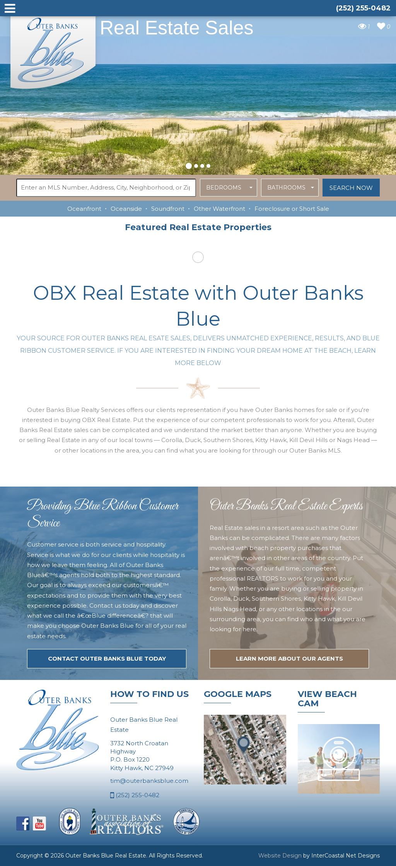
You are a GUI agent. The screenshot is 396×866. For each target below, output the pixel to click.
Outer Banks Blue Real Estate (53, 49)
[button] (189, 165)
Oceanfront (84, 208)
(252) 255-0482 (134, 795)
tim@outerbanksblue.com (149, 780)
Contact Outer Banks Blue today (107, 658)
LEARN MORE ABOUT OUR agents (289, 658)
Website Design (280, 855)
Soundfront (167, 208)
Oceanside (126, 208)
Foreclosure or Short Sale (291, 208)
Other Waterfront (219, 208)
